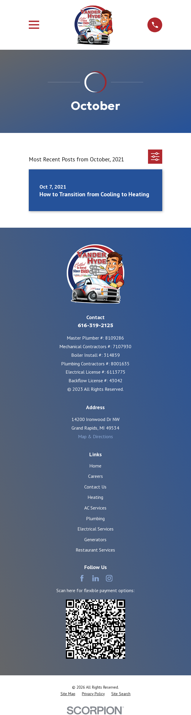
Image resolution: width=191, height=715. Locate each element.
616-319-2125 (95, 325)
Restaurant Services (95, 550)
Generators (95, 539)
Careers (95, 476)
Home (95, 466)
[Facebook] (82, 578)
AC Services (95, 508)
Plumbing (95, 518)
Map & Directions (95, 436)
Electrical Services (95, 529)
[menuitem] (68, 694)
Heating (95, 497)
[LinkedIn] (95, 578)
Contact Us (95, 487)
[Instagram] (109, 578)
